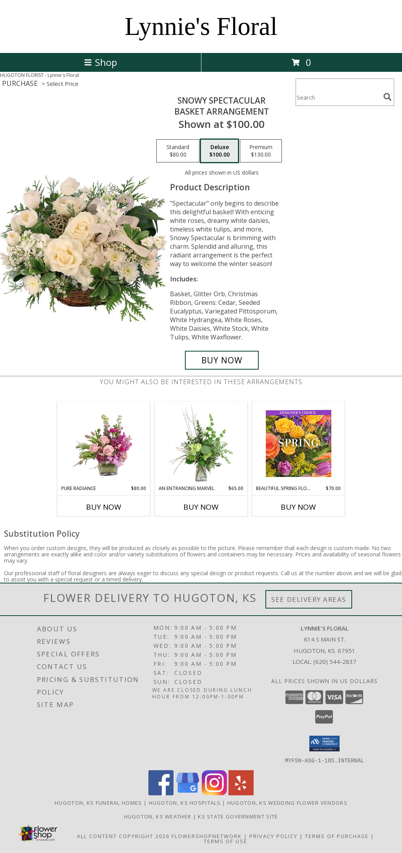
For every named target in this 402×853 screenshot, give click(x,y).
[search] (387, 97)
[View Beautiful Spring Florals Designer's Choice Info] (298, 443)
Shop (100, 62)
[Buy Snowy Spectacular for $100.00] (222, 360)
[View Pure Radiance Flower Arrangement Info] (104, 443)
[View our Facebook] (161, 792)
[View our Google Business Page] (187, 792)
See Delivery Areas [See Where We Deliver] (308, 599)
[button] (324, 743)
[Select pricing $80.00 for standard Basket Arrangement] (178, 151)
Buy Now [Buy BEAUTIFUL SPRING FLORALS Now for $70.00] (298, 507)
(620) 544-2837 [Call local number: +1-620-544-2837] (334, 661)
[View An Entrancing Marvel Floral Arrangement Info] (201, 443)
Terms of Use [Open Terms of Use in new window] (225, 840)
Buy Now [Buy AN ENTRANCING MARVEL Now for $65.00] (201, 507)
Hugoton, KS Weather (158, 816)
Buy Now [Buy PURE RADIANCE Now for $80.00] (103, 507)
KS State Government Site (238, 816)
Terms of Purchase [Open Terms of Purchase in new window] (337, 835)
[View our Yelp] (241, 792)
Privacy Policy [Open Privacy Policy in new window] (273, 835)
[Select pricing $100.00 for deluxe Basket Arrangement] (219, 151)
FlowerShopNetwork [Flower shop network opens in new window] (207, 835)
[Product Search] (338, 97)
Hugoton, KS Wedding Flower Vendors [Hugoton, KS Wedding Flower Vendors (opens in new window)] (287, 802)
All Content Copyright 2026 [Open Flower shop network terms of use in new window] (123, 835)
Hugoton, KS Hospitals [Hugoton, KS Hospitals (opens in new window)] (185, 802)
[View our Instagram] (214, 792)
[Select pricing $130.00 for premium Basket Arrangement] (260, 151)
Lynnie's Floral (200, 26)
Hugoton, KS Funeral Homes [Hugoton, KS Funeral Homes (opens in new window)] (98, 802)
